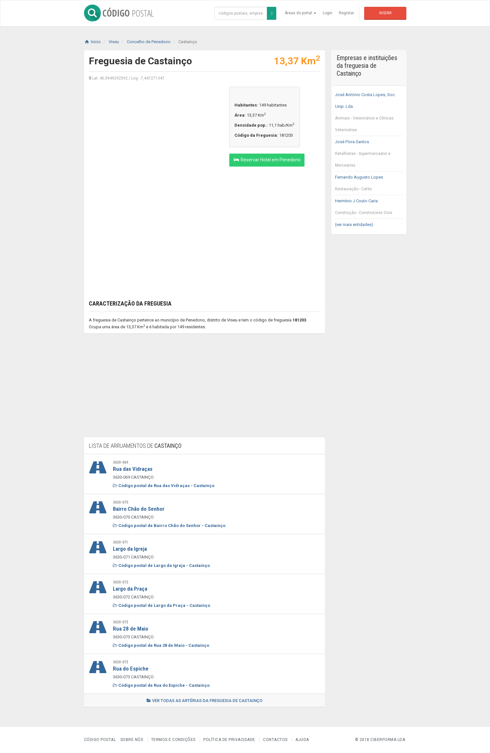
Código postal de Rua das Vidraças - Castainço (163, 485)
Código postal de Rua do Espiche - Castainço (161, 685)
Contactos (275, 739)
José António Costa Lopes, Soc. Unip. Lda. (369, 114)
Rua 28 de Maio (130, 628)
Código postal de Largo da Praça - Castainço (161, 605)
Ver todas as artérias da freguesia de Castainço (204, 700)
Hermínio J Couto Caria (369, 208)
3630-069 (120, 462)
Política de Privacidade (229, 739)
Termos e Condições (173, 739)
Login (327, 13)
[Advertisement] (154, 132)
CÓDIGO (119, 13)
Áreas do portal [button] (300, 13)
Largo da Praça (130, 588)
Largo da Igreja (130, 549)
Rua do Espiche (131, 668)
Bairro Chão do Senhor (138, 509)
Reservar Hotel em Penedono (267, 159)
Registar (346, 13)
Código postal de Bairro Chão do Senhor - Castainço (169, 525)
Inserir (385, 13)
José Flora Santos (369, 155)
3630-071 (120, 542)
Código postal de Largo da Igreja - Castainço (161, 565)
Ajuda (302, 739)
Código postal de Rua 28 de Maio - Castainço (161, 645)
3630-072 (120, 582)
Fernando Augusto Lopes (369, 185)
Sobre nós (131, 739)
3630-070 (120, 502)
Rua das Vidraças (132, 469)
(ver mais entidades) (354, 224)
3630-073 (120, 622)
